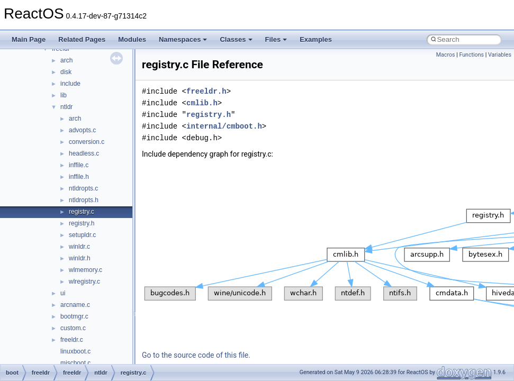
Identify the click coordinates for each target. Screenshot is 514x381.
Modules (132, 39)
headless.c (84, 153)
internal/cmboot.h (224, 126)
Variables (499, 54)
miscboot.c (75, 363)
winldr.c (79, 246)
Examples (316, 39)
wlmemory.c (85, 270)
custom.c (73, 328)
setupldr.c (82, 235)
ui (62, 293)
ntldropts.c (83, 188)
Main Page (29, 39)
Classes (236, 39)
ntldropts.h (83, 200)
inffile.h (79, 176)
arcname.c (75, 305)
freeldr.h (206, 91)
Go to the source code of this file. (196, 355)
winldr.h (80, 258)
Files (276, 39)
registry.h (81, 223)
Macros (445, 54)
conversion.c (86, 142)
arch (66, 60)
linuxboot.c (75, 351)
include (70, 83)
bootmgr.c (74, 316)
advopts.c (82, 130)
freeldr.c (71, 339)
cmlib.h (202, 103)
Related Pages (81, 39)
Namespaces (183, 39)
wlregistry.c (84, 281)
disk (65, 72)
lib (63, 95)
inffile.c (78, 165)
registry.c (81, 211)
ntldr (66, 107)
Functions (471, 54)
